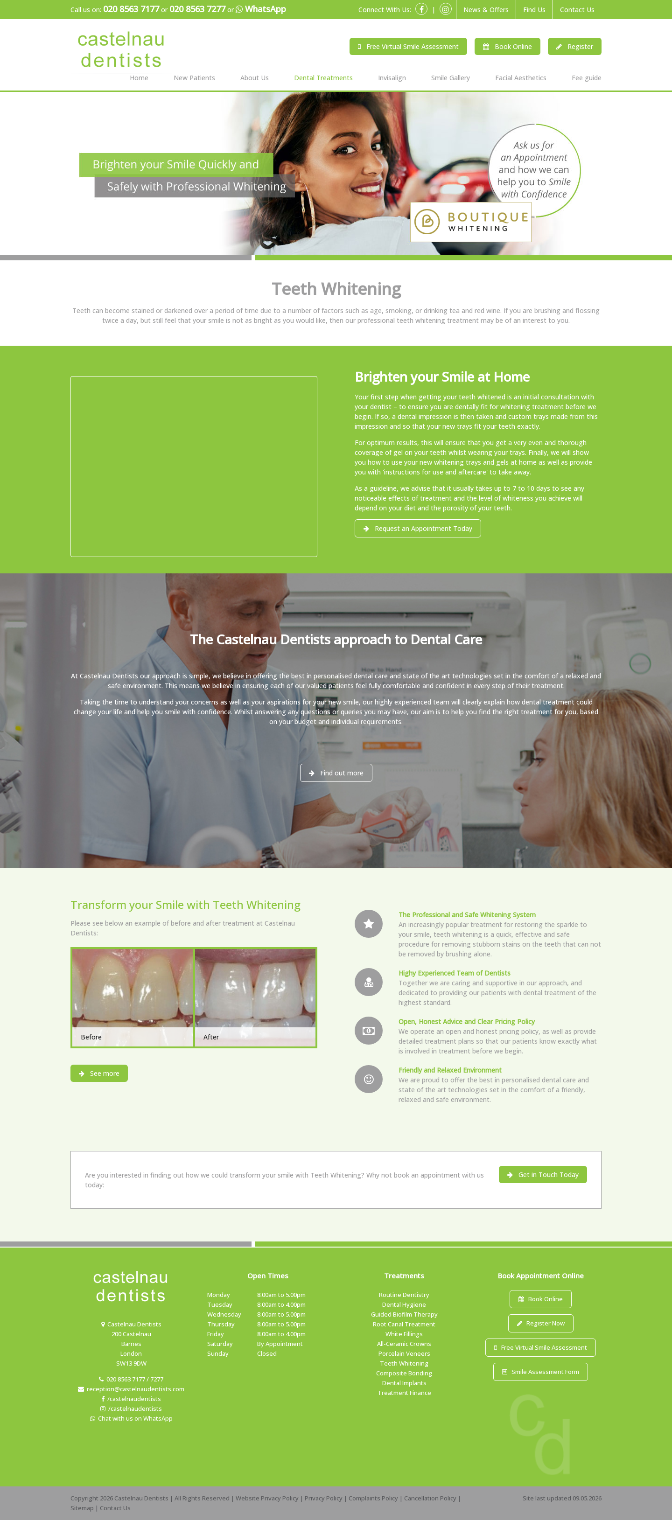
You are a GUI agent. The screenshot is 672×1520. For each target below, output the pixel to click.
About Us (254, 77)
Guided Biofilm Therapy (404, 1314)
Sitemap (82, 1508)
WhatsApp (261, 9)
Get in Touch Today (543, 1174)
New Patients (194, 77)
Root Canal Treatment (404, 1324)
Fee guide (587, 77)
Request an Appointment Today (418, 528)
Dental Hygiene (404, 1304)
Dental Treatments (323, 77)
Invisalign (392, 77)
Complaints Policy (373, 1498)
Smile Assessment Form (540, 1371)
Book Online (507, 46)
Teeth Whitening (404, 1363)
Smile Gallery (450, 77)
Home (139, 77)
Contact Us (577, 9)
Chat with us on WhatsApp (131, 1418)
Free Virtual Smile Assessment (408, 46)
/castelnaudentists (131, 1398)
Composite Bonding (404, 1373)
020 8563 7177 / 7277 (131, 1379)
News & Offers (486, 9)
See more (99, 1073)
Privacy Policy (324, 1498)
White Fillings (404, 1334)
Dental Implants (404, 1383)
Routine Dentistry (404, 1294)
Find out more (336, 772)
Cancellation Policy (430, 1498)
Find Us (534, 9)
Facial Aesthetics (520, 77)
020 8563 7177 (131, 9)
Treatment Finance (404, 1392)
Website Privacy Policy (267, 1498)
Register (574, 46)
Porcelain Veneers (404, 1353)
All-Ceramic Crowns (404, 1343)
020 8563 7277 (197, 9)
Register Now (541, 1323)
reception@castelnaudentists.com (131, 1389)
